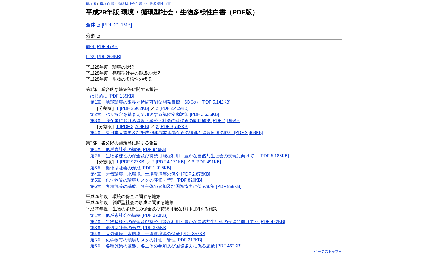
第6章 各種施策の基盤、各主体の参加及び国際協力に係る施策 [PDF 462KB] (166, 246)
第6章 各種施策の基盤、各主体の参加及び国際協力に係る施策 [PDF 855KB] (166, 186)
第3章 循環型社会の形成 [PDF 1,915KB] (130, 168)
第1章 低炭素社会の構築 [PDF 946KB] (128, 149)
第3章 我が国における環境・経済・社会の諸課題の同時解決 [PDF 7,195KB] (165, 120)
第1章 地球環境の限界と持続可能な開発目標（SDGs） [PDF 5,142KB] (160, 102)
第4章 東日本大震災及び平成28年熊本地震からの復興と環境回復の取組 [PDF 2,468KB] (176, 132)
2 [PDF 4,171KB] (168, 162)
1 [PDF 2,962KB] (132, 108)
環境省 (91, 4)
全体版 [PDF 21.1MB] (109, 25)
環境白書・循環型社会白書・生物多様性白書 (135, 4)
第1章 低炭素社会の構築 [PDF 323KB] (128, 215)
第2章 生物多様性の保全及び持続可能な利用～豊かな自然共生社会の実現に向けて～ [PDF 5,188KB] (189, 155)
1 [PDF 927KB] (130, 162)
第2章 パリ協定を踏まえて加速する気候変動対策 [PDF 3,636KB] (154, 114)
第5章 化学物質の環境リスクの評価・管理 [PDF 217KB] (146, 240)
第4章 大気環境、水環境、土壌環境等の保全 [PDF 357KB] (148, 233)
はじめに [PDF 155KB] (112, 96)
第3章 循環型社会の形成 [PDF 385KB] (128, 227)
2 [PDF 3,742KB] (172, 126)
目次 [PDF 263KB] (103, 56)
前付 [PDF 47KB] (102, 46)
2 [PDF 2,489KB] (172, 108)
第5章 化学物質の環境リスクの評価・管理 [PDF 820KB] (146, 180)
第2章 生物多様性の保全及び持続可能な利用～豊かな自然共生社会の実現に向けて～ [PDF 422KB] (187, 221)
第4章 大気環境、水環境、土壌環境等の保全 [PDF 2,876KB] (150, 174)
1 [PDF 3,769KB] (132, 126)
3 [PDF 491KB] (206, 162)
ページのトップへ (328, 251)
